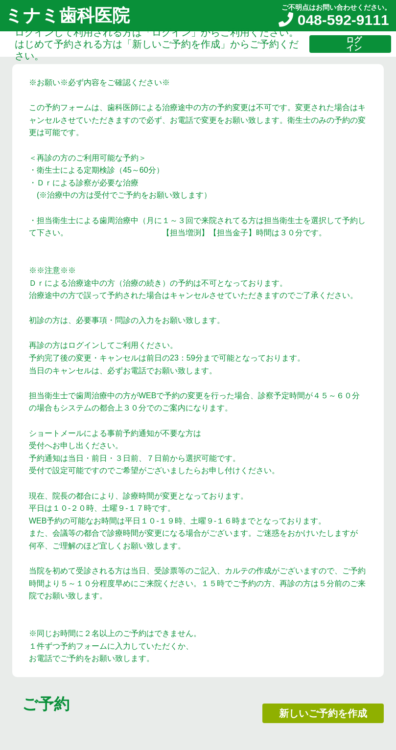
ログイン (354, 44)
